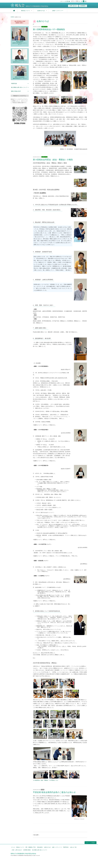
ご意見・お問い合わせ (16, 849)
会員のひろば (41, 10)
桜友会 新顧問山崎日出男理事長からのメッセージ (19, 43)
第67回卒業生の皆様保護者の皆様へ (20, 22)
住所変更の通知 (26, 849)
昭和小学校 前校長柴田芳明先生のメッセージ (20, 77)
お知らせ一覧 (74, 846)
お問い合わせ (72, 5)
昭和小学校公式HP (16, 91)
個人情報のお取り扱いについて (19, 87)
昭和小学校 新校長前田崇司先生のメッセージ (20, 61)
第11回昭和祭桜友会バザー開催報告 (49, 29)
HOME (12, 17)
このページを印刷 (65, 1)
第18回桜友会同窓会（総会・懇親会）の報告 (53, 159)
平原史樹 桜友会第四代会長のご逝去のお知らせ (55, 792)
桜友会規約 (40, 846)
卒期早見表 (14, 83)
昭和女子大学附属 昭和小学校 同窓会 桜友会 (23, 853)
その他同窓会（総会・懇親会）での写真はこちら (45, 780)
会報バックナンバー (57, 10)
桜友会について (25, 10)
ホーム (12, 846)
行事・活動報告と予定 (30, 846)
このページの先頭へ (90, 842)
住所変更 (82, 5)
